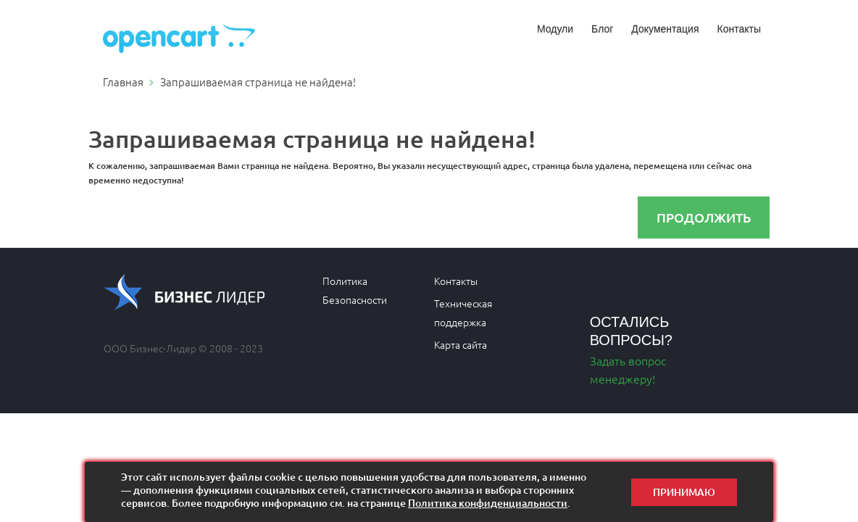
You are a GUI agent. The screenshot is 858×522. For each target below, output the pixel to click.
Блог (602, 29)
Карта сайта (460, 344)
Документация (665, 29)
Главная (123, 81)
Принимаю (684, 492)
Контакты (739, 29)
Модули (555, 29)
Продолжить (704, 217)
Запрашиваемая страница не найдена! (258, 81)
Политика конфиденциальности (487, 503)
